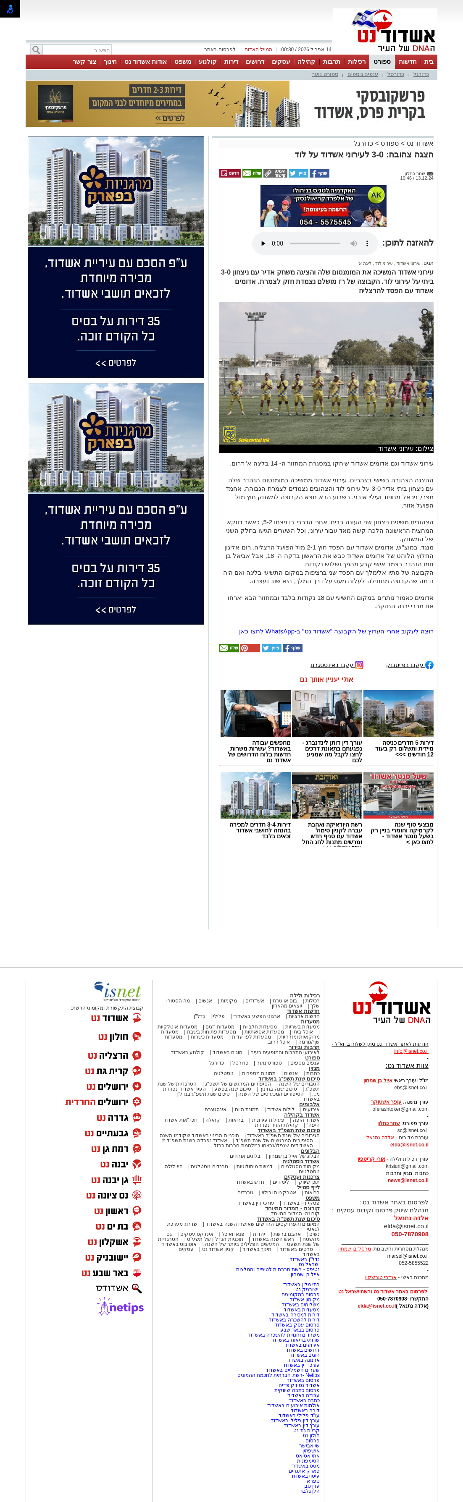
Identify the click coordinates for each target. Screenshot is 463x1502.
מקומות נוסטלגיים (299, 1167)
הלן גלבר (310, 1491)
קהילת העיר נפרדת (276, 1125)
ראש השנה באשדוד (273, 1239)
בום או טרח (285, 1001)
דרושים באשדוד (303, 1350)
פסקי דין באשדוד (301, 1203)
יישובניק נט (307, 1290)
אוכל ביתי (302, 1032)
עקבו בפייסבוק (410, 664)
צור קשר (84, 61)
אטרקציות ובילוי (279, 1193)
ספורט (382, 61)
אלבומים (309, 1104)
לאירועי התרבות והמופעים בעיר (285, 1052)
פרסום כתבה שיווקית (296, 1390)
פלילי (219, 1016)
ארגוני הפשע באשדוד (256, 1016)
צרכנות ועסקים (302, 1177)
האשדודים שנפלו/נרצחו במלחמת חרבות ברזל (263, 1146)
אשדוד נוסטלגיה (301, 1161)
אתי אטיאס (308, 1456)
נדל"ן (199, 1016)
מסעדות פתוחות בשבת (212, 1032)
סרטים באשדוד (296, 1249)
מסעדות (310, 1021)
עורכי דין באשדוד (255, 1203)
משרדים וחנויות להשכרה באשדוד (284, 1335)
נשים (314, 1234)
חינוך (110, 61)
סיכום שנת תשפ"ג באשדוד (289, 1078)
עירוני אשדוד (408, 263)
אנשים (205, 1001)
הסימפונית (308, 1461)
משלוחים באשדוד (301, 1305)
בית (429, 61)
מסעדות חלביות (260, 1027)
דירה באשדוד (305, 1410)
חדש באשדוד (250, 1182)
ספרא (313, 1481)
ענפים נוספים (363, 74)
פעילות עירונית (268, 1120)
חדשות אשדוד (303, 1011)
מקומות (229, 1001)
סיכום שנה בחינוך (278, 1089)
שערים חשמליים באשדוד (293, 1370)
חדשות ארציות (304, 1016)
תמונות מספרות (258, 1073)
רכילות (357, 61)
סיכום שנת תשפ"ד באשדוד (289, 1130)
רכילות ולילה (305, 995)
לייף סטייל (308, 1187)
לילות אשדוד (281, 1109)
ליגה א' (364, 263)
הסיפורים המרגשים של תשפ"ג (238, 1084)
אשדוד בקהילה (302, 1115)
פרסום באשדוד (302, 1380)
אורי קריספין (371, 1159)
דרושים (255, 61)
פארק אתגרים (304, 1471)
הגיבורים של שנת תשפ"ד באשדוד (283, 1135)
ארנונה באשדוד (303, 1360)
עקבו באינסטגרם (336, 664)
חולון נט (310, 1436)
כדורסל (395, 74)
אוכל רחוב (279, 1042)
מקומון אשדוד (305, 1300)
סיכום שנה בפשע (233, 1089)
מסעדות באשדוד (302, 1310)
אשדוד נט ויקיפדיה (298, 1385)
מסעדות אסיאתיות (264, 1032)
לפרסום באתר (219, 49)
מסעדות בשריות (302, 1027)
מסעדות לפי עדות (251, 1037)
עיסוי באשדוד (305, 1476)
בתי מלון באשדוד (301, 1284)
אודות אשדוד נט (145, 61)
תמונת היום (247, 1109)
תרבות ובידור (304, 1047)
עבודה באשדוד (303, 1395)
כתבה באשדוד (303, 1400)
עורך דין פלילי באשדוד (295, 1420)
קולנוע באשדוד (187, 1052)
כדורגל (421, 74)
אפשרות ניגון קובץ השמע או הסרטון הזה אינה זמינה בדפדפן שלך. (315, 243)
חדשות (408, 61)
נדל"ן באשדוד (305, 1259)
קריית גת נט (306, 1431)
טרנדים (245, 1193)
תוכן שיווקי (308, 1182)
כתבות (313, 1073)
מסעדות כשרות (207, 1037)
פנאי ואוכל (233, 1234)
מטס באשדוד (305, 1466)
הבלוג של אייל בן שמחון (294, 1156)
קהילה (306, 61)
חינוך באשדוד (256, 1249)
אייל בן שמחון (305, 1274)
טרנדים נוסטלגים (209, 1167)
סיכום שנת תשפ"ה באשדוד (288, 1219)
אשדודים (254, 1001)
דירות (231, 61)
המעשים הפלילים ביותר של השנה (242, 1244)
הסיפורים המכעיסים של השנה (271, 1094)
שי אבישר (309, 1446)
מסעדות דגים (219, 1027)
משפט (182, 61)
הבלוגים (310, 1151)
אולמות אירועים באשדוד (293, 1405)
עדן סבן (311, 1486)
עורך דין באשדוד (302, 1426)
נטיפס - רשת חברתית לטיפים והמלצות (278, 1269)
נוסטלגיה (224, 1073)
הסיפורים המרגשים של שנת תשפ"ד (273, 1141)
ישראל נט (309, 1264)
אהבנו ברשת (287, 1234)
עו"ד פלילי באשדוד (298, 1415)
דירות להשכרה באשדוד (294, 1320)
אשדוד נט (419, 143)
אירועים (311, 1109)
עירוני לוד (383, 263)
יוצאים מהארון (287, 1006)
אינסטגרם (215, 1109)
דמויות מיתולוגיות (255, 1167)
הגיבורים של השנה (299, 1084)
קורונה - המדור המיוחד (292, 1208)
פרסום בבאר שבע (300, 1330)
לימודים (280, 1182)
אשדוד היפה (305, 1120)
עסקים (281, 61)
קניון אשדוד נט (217, 1249)
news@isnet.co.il (408, 1180)
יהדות (259, 1234)
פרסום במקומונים (300, 1295)
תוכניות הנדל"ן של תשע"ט (215, 1239)
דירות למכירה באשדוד (295, 1315)
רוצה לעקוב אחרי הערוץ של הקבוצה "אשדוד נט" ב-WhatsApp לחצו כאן (336, 631)
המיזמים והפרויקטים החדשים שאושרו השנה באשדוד (262, 1224)
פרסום (312, 1441)
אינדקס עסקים (196, 1234)
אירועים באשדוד (302, 1345)
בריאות (236, 1120)
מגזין (314, 1068)
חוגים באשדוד (227, 1052)
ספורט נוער (325, 74)
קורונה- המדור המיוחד (295, 1214)
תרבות (331, 61)
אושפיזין (311, 1451)
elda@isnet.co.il (409, 1145)
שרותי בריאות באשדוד (296, 1340)
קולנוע (208, 61)
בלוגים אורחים (245, 1156)
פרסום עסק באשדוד (297, 1325)
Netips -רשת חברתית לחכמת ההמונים (278, 1375)
